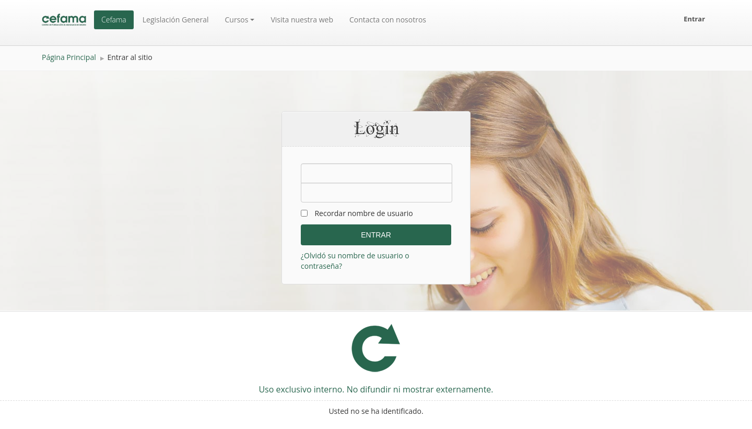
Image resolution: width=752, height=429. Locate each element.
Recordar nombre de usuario (363, 213)
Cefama (113, 20)
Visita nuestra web (302, 20)
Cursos (240, 20)
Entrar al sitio (129, 57)
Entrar (694, 18)
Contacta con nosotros (387, 20)
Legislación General (176, 20)
